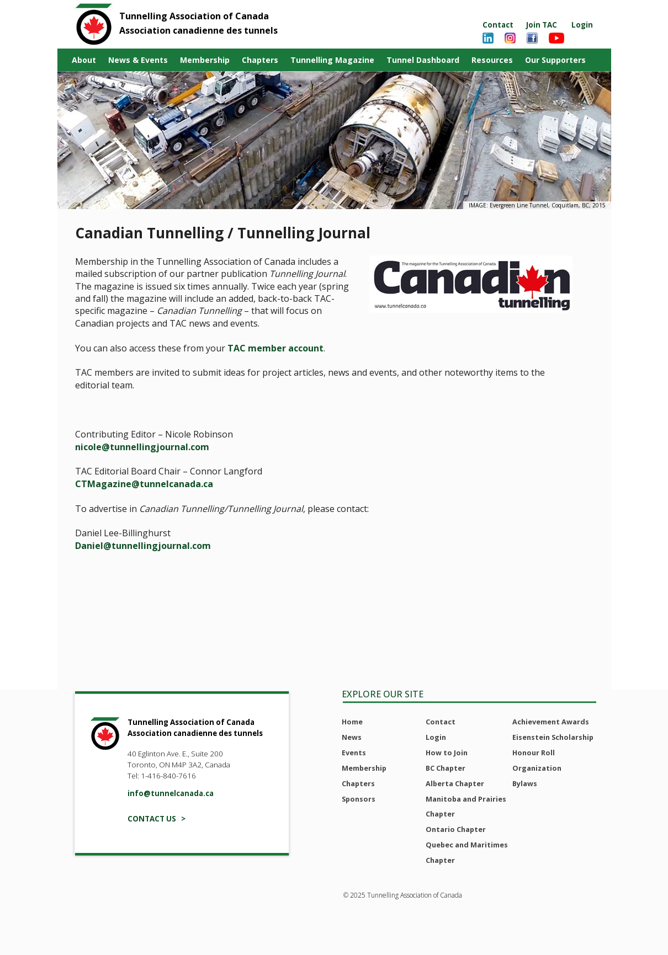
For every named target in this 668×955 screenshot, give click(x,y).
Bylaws (524, 783)
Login (582, 25)
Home (352, 722)
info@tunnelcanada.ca (171, 793)
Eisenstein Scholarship (552, 737)
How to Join (447, 752)
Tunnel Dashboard (422, 60)
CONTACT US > (156, 819)
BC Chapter (445, 768)
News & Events (138, 60)
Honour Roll (533, 752)
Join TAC (541, 25)
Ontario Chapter (456, 829)
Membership (205, 60)
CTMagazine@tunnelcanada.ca (144, 484)
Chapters (260, 60)
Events (354, 752)
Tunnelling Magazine (332, 60)
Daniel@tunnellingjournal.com (143, 546)
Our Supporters (555, 60)
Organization (536, 768)
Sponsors (358, 799)
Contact (498, 25)
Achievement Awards (550, 722)
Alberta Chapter (455, 783)
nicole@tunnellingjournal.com (142, 447)
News (352, 737)
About (84, 60)
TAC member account (275, 348)
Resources (492, 60)
